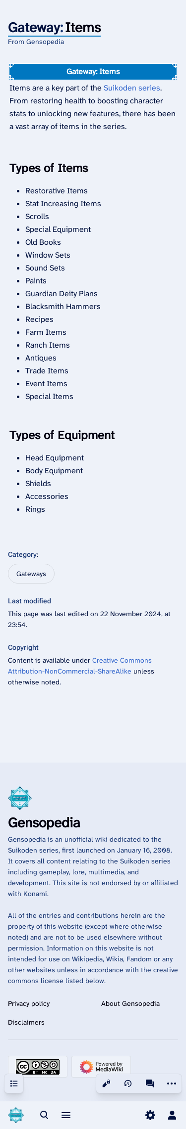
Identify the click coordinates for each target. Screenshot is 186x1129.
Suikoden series (132, 88)
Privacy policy (29, 1003)
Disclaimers (26, 1022)
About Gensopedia (130, 1003)
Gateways (31, 573)
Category (22, 554)
